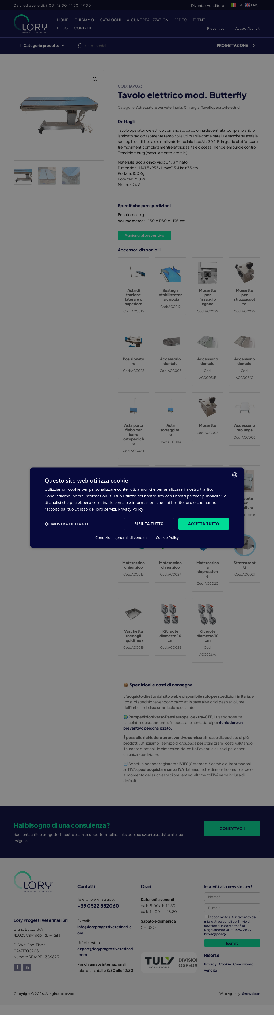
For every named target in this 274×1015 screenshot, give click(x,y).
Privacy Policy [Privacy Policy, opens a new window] (130, 509)
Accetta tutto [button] (203, 523)
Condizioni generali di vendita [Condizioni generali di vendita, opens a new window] (121, 537)
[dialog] (137, 507)
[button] (66, 524)
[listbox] (234, 474)
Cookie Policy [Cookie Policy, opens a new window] (167, 537)
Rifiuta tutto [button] (148, 523)
